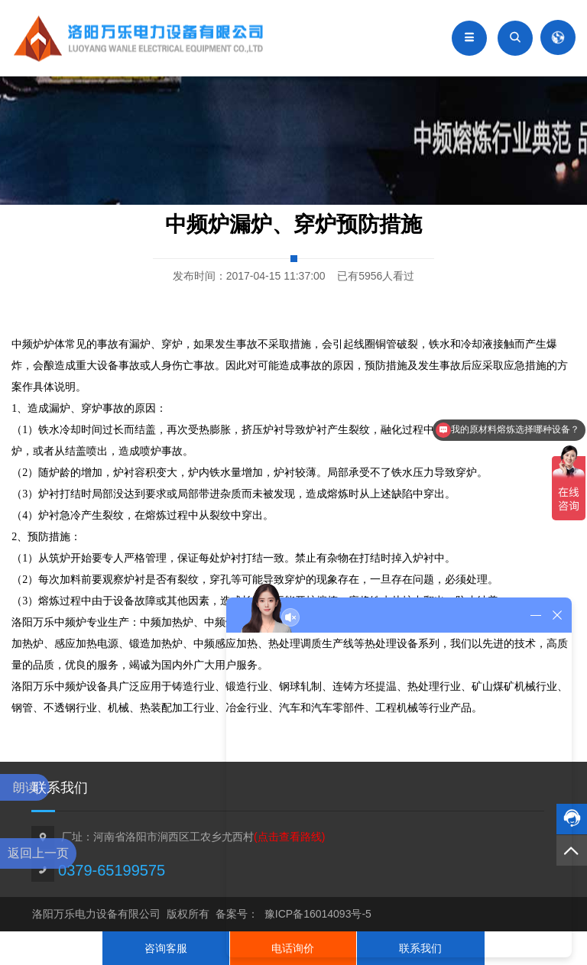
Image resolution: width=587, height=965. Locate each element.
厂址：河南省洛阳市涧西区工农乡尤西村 (193, 837)
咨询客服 (165, 948)
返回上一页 (38, 853)
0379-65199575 (111, 870)
